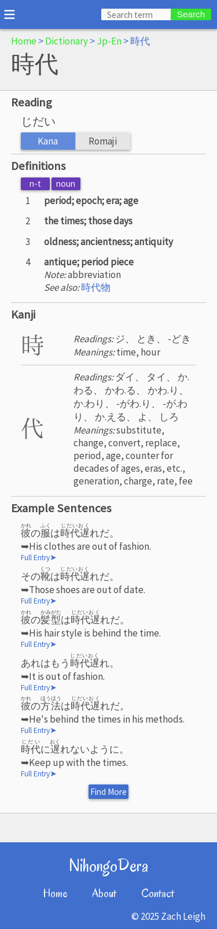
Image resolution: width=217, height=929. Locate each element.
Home (23, 41)
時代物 (96, 287)
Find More (108, 791)
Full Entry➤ (39, 557)
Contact (157, 893)
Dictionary (66, 41)
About (104, 893)
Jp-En (109, 41)
